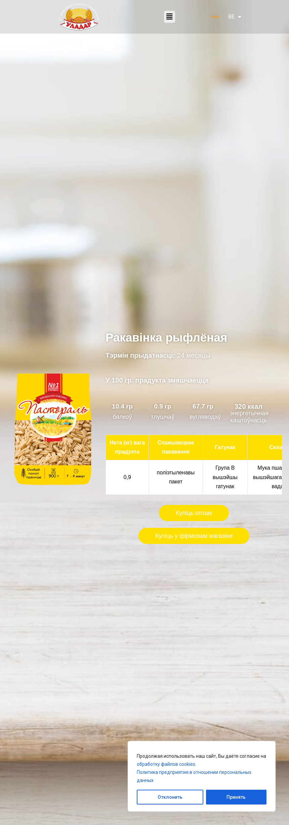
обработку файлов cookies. (166, 764)
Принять (236, 797)
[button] (169, 17)
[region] (202, 776)
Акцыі (214, 16)
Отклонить (170, 797)
